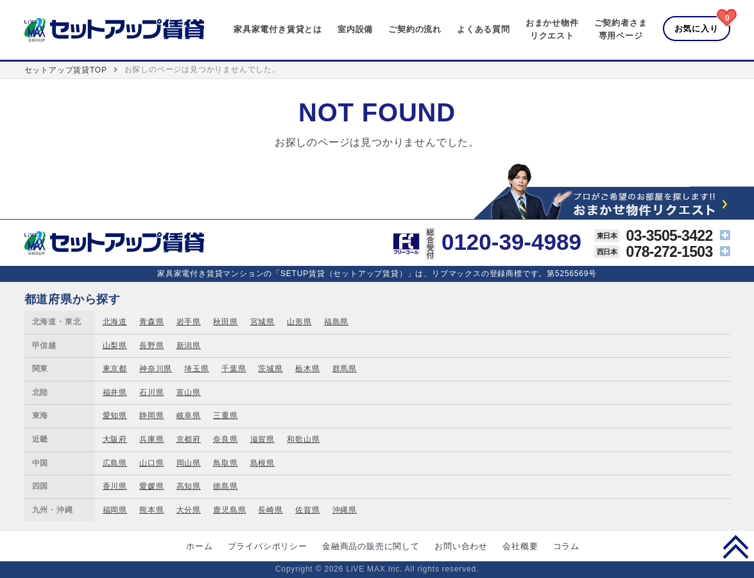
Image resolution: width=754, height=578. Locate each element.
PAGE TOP (736, 546)
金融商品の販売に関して (371, 546)
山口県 (151, 463)
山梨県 (115, 345)
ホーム (199, 546)
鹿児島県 (229, 509)
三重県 (225, 415)
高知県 (188, 486)
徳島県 (225, 486)
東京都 (115, 368)
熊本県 (151, 509)
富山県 (188, 392)
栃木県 (307, 368)
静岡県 (151, 415)
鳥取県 (225, 463)
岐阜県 (188, 415)
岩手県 (188, 321)
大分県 (188, 509)
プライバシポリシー (267, 546)
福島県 (336, 321)
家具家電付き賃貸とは (278, 29)
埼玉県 (196, 368)
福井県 (115, 392)
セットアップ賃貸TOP (65, 70)
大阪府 (115, 439)
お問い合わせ (461, 546)
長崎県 (270, 509)
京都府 (188, 439)
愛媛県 (151, 486)
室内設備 (355, 29)
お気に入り (696, 28)
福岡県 (115, 509)
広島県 (115, 463)
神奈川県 (155, 368)
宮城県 (262, 321)
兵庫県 (151, 439)
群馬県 (344, 368)
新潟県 (188, 345)
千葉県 (233, 368)
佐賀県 (307, 509)
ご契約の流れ (414, 29)
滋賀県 (262, 439)
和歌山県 (303, 439)
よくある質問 (483, 29)
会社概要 (520, 546)
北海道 (115, 321)
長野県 (151, 345)
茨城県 (270, 368)
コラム (566, 546)
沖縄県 (344, 509)
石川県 (151, 392)
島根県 (262, 463)
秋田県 (225, 321)
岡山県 (188, 463)
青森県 (151, 321)
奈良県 (225, 439)
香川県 (115, 486)
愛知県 (115, 415)
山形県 (299, 321)
